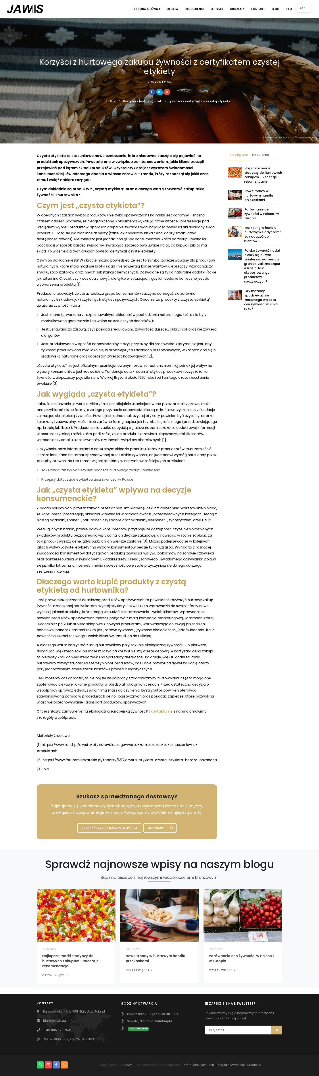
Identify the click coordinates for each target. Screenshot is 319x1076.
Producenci (194, 9)
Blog (275, 9)
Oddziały (237, 9)
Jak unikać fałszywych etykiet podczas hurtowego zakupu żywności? (100, 470)
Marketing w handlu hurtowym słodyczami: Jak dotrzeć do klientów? (262, 234)
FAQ (289, 9)
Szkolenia (254, 1065)
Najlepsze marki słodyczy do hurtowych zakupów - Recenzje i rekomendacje (263, 175)
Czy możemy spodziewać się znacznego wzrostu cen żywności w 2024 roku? (261, 300)
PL (303, 8)
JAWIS (129, 1065)
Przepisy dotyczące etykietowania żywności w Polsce (87, 479)
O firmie (217, 9)
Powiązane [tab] (239, 155)
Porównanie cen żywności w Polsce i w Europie (261, 213)
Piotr (203, 1065)
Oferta (172, 9)
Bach (210, 1065)
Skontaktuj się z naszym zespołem (109, 828)
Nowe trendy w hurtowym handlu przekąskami (258, 195)
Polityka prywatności (230, 1065)
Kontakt (258, 9)
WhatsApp (160, 828)
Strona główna (147, 9)
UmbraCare (190, 1065)
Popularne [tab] (260, 155)
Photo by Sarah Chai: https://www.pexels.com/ (290, 137)
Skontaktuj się (161, 711)
